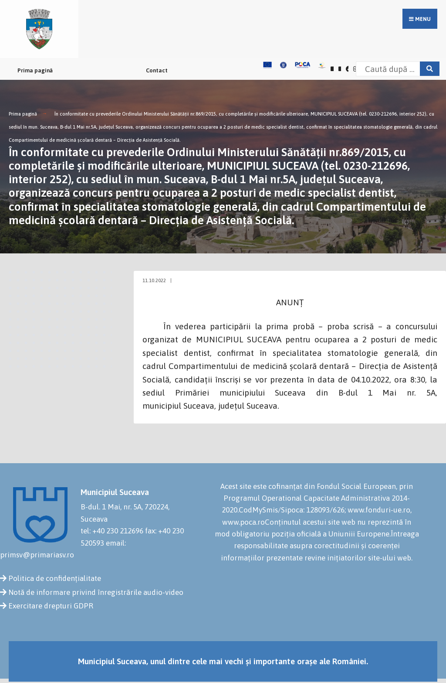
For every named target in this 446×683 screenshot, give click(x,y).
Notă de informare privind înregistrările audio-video (95, 592)
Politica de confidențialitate (54, 578)
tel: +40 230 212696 (112, 530)
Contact (157, 70)
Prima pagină (35, 70)
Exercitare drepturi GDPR (50, 605)
